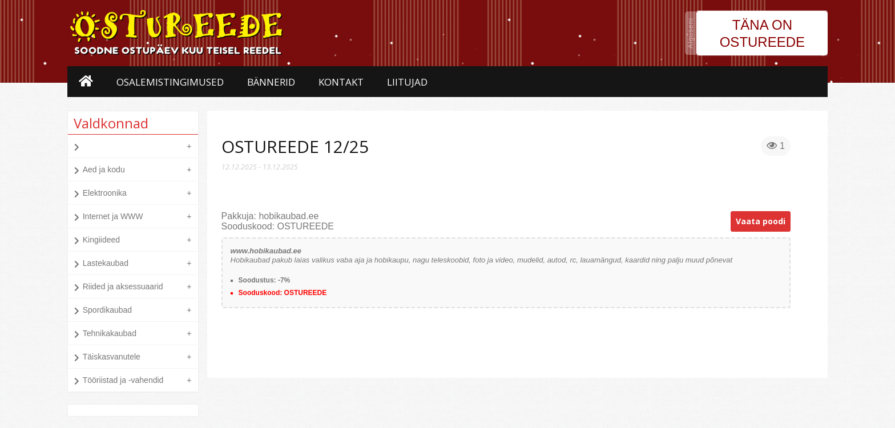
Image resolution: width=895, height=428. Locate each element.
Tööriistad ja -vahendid (123, 380)
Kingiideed (101, 239)
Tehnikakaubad (109, 333)
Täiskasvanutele (111, 356)
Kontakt (341, 81)
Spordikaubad (107, 309)
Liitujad (407, 81)
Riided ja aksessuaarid (123, 286)
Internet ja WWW (113, 216)
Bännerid (271, 81)
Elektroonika (105, 192)
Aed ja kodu (104, 169)
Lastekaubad (105, 263)
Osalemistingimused (170, 81)
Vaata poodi (760, 221)
